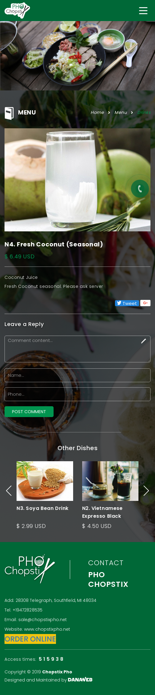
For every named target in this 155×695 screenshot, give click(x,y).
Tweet (127, 303)
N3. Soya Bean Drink (43, 508)
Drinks (143, 112)
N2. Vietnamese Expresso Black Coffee (102, 516)
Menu (120, 112)
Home (97, 112)
